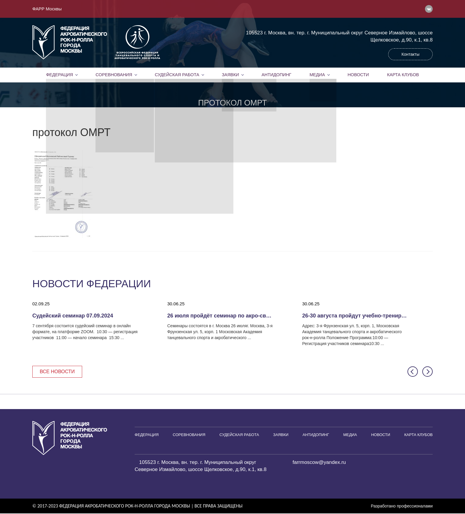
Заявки (230, 74)
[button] (412, 372)
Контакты (410, 54)
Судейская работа (177, 74)
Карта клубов (403, 74)
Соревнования (114, 74)
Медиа (317, 74)
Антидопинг (276, 74)
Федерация (59, 74)
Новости (358, 74)
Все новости (58, 371)
